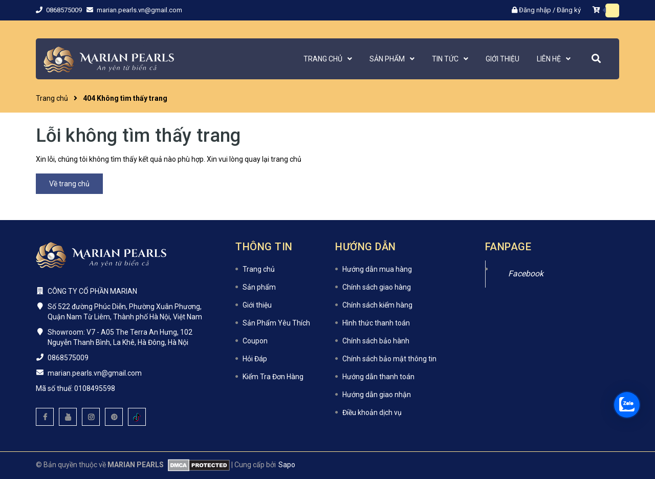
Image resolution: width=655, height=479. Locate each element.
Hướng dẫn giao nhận (376, 394)
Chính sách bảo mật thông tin (389, 359)
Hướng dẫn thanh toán (378, 377)
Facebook (525, 273)
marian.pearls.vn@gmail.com (139, 10)
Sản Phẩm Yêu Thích (276, 323)
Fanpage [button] (508, 247)
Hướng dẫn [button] (365, 247)
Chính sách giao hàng (376, 287)
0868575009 (64, 10)
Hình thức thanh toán (376, 323)
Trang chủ (259, 269)
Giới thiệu (257, 305)
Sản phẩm (259, 287)
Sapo (286, 465)
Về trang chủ (69, 184)
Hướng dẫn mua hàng (377, 269)
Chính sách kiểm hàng (377, 305)
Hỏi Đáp (255, 359)
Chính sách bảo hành (375, 341)
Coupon (255, 341)
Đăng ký (569, 10)
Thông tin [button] (264, 247)
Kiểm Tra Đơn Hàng (273, 377)
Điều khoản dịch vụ (372, 412)
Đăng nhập (535, 10)
